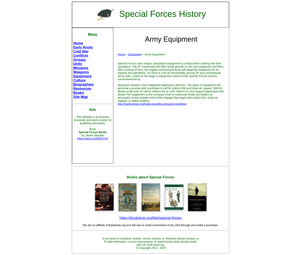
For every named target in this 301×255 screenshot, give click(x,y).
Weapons (81, 72)
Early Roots (83, 47)
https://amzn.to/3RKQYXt (92, 138)
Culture (79, 80)
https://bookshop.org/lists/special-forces (150, 218)
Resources (82, 89)
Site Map (80, 97)
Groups (79, 60)
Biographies (83, 84)
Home (78, 43)
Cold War (81, 51)
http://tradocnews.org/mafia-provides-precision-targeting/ (152, 103)
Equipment (82, 76)
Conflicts (80, 56)
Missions (80, 68)
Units (77, 64)
